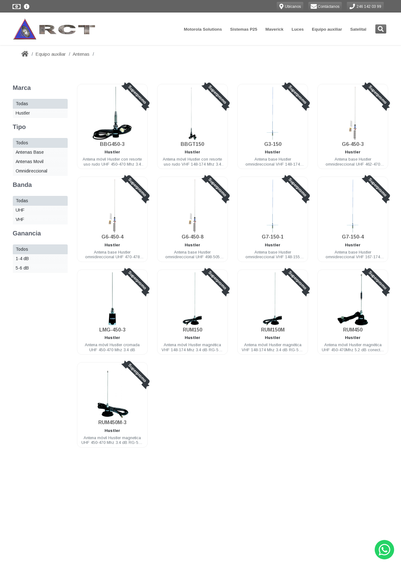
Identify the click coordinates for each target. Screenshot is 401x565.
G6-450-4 (112, 236)
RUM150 (192, 329)
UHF (20, 210)
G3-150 (272, 144)
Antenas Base (30, 152)
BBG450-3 (112, 144)
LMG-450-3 (112, 329)
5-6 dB (22, 267)
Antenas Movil (30, 161)
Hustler (23, 113)
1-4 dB (22, 258)
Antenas (81, 54)
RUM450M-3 (112, 422)
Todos (22, 142)
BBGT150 (192, 144)
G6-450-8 (192, 236)
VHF (20, 219)
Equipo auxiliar (327, 29)
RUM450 (352, 329)
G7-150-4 (353, 236)
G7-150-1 (273, 236)
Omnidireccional (31, 170)
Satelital (358, 29)
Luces (297, 29)
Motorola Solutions (203, 29)
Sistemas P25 (243, 29)
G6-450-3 (353, 144)
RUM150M (272, 329)
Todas (22, 103)
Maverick (274, 29)
